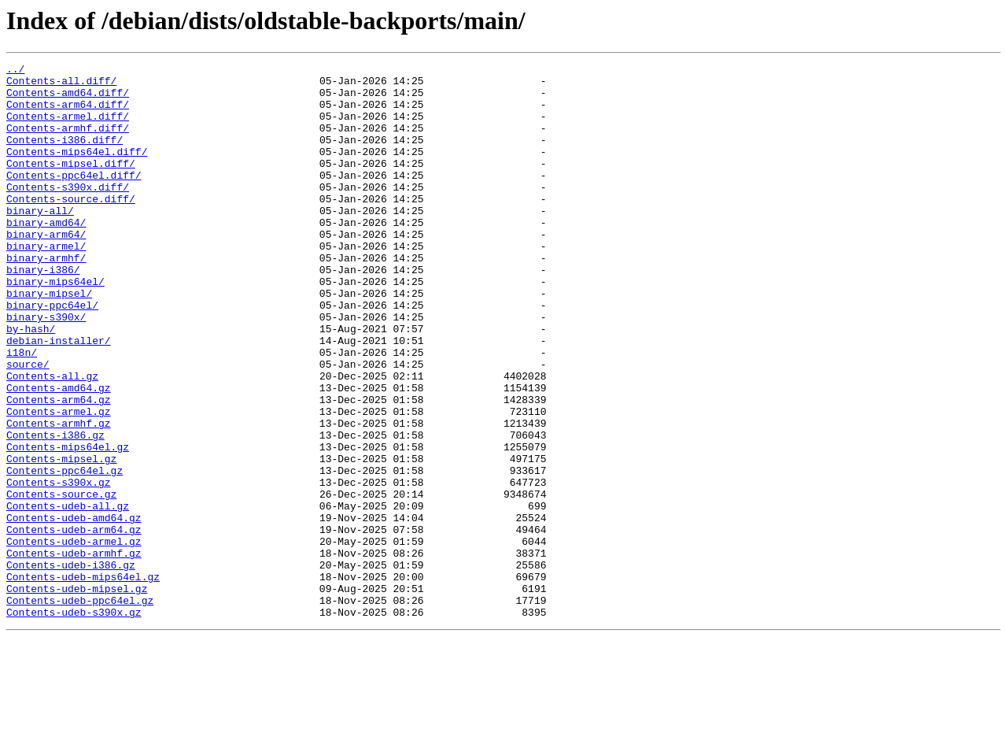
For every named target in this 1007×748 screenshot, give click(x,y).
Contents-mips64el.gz (67, 524)
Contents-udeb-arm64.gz (74, 624)
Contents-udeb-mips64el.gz (83, 680)
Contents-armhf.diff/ (67, 142)
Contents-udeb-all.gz (67, 595)
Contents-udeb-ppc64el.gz (79, 709)
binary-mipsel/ (49, 340)
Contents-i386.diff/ (64, 156)
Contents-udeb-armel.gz (74, 638)
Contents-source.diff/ (70, 227)
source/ (28, 425)
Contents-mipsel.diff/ (70, 184)
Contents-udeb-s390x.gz (74, 723)
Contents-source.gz (61, 581)
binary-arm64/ (46, 269)
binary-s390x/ (46, 368)
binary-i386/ (43, 312)
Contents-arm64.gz (58, 468)
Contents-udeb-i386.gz (70, 666)
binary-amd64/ (46, 255)
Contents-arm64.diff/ (67, 113)
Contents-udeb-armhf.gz (74, 652)
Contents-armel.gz (58, 482)
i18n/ (21, 411)
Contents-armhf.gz (58, 496)
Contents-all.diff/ (61, 85)
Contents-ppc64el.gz (64, 553)
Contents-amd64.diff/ (67, 99)
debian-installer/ (58, 397)
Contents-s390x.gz (58, 567)
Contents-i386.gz (55, 510)
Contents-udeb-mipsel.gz (76, 694)
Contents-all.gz (52, 439)
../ (15, 71)
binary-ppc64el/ (52, 354)
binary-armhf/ (46, 298)
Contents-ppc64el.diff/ (74, 198)
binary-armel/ (46, 283)
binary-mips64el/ (55, 326)
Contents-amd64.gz (58, 453)
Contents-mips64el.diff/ (76, 170)
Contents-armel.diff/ (67, 127)
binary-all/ (40, 241)
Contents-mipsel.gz (61, 538)
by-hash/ (30, 383)
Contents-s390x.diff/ (67, 213)
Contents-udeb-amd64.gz (74, 609)
